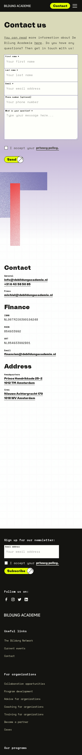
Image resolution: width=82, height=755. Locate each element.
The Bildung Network (18, 640)
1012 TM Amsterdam (19, 382)
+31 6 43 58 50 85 (17, 284)
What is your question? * (18, 110)
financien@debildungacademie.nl (30, 354)
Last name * (11, 70)
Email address (12, 546)
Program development (18, 691)
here (38, 43)
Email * (9, 83)
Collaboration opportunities (24, 684)
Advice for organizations (22, 699)
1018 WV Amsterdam (19, 398)
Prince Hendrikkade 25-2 (23, 378)
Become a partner (16, 722)
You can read (15, 37)
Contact (60, 6)
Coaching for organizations (23, 707)
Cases (8, 729)
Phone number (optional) (18, 97)
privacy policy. (47, 147)
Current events (14, 648)
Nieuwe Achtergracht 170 (23, 393)
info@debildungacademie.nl (26, 279)
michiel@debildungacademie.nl (28, 295)
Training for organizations (23, 714)
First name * (12, 56)
